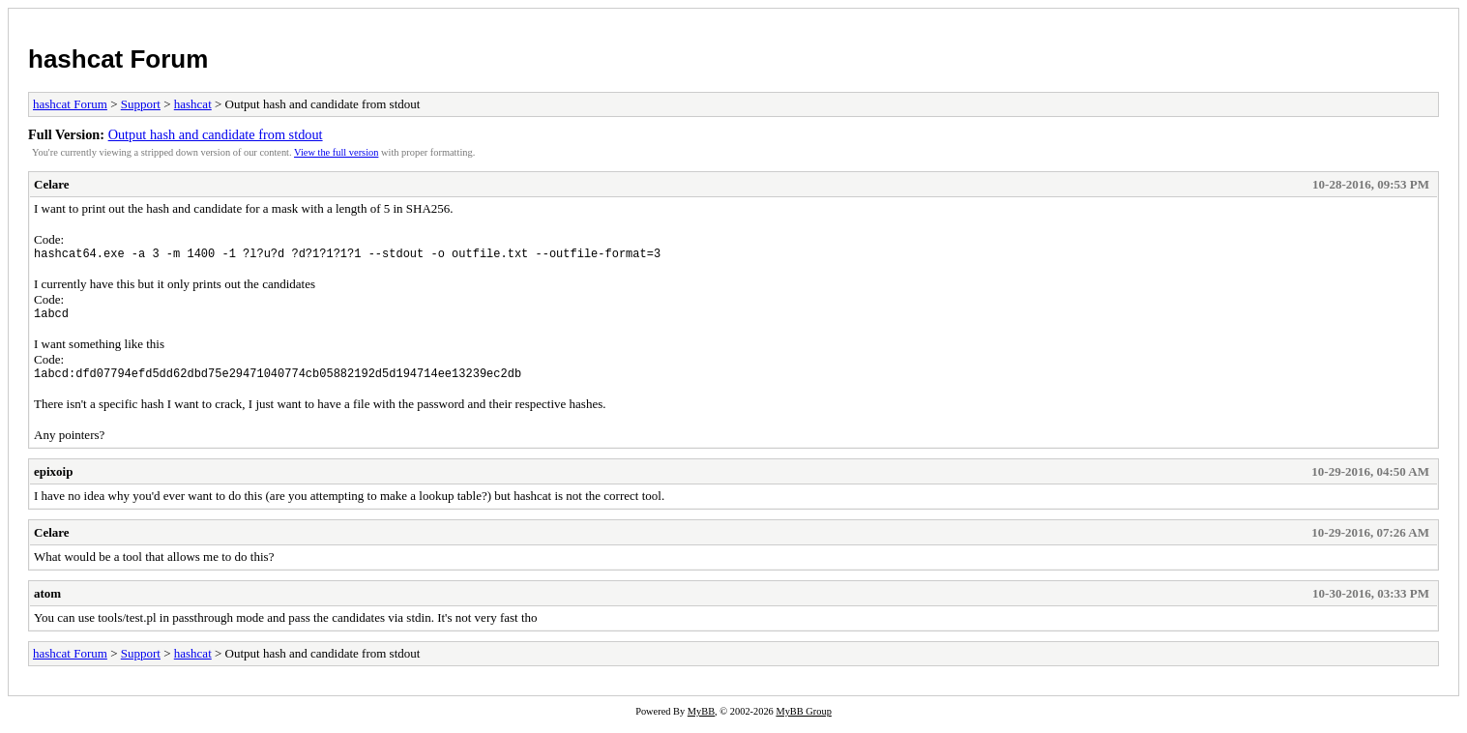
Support (141, 104)
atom (47, 602)
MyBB (701, 720)
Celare (52, 184)
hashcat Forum (118, 58)
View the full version (336, 152)
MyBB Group (803, 720)
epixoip (53, 480)
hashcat (193, 104)
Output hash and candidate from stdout (215, 134)
